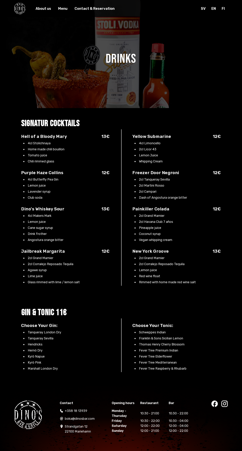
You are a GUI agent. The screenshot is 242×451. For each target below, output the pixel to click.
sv (203, 8)
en (213, 8)
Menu (62, 8)
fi (223, 8)
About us (43, 8)
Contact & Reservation (95, 8)
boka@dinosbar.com (77, 419)
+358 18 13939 (73, 411)
